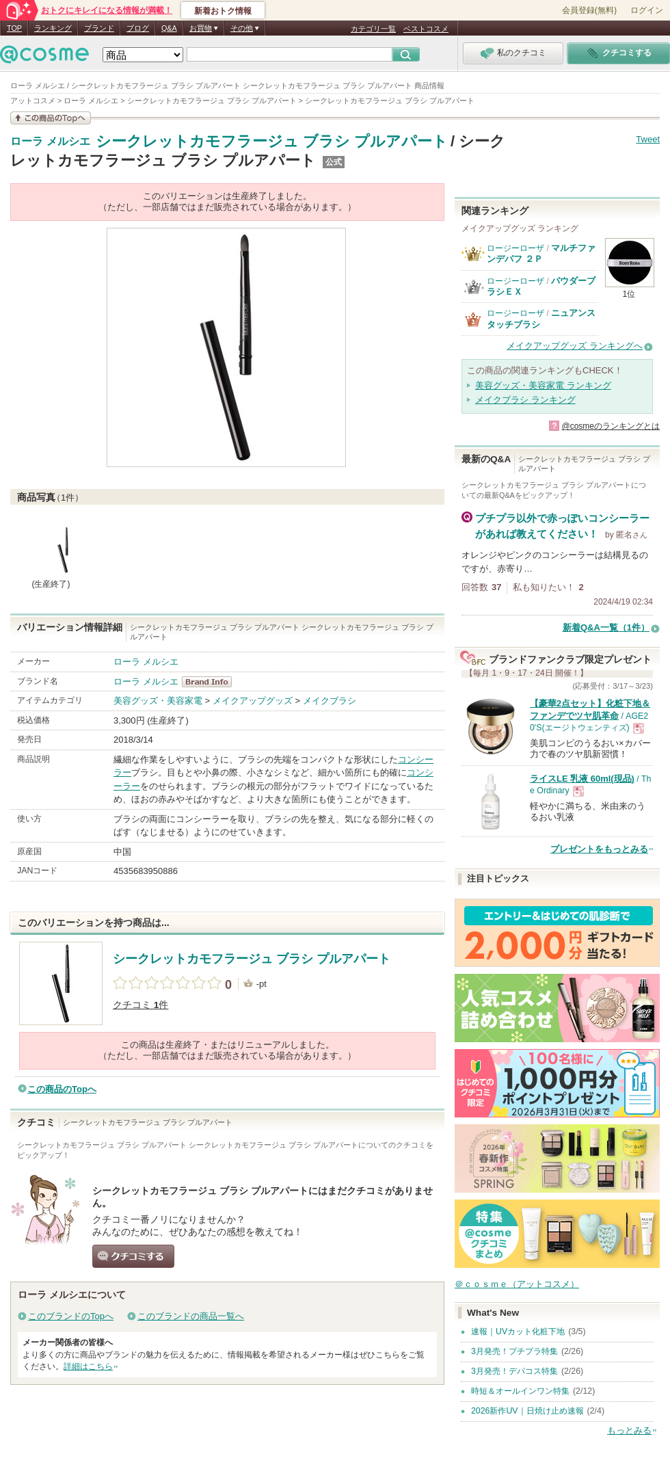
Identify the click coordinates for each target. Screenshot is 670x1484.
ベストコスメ (425, 29)
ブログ (137, 28)
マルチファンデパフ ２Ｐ (541, 253)
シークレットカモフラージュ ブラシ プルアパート (272, 141)
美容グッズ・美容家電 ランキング (543, 385)
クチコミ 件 (140, 1005)
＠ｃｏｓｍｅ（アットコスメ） (517, 1284)
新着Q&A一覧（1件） (606, 627)
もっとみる (629, 1430)
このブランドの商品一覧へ (190, 1316)
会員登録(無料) (589, 10)
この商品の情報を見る (50, 117)
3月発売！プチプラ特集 (514, 1351)
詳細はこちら (88, 1366)
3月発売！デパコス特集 (514, 1371)
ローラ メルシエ (50, 141)
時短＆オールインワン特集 (520, 1391)
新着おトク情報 (223, 11)
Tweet (648, 139)
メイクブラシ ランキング (525, 400)
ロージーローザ (515, 248)
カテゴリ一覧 (373, 29)
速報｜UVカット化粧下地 (518, 1331)
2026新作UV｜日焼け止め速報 (527, 1411)
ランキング (53, 28)
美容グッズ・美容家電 (157, 700)
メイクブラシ (329, 700)
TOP (14, 28)
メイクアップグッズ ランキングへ (575, 346)
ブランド (99, 28)
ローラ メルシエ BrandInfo (211, 681)
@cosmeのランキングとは (610, 426)
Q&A (169, 28)
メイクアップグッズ (253, 700)
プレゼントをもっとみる (599, 849)
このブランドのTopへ (70, 1316)
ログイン (646, 10)
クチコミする (133, 1256)
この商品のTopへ (61, 1089)
